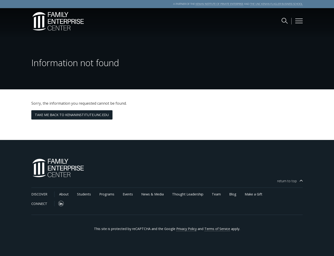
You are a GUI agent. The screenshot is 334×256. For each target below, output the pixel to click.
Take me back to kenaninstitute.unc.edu (72, 115)
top (287, 181)
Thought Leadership (187, 194)
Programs (106, 194)
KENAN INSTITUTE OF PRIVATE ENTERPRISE (219, 4)
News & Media (152, 194)
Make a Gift (253, 194)
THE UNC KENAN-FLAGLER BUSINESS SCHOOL (276, 4)
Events (128, 194)
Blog (232, 194)
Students (84, 194)
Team (216, 194)
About (64, 194)
